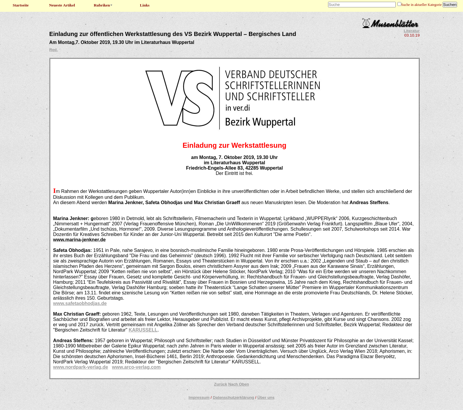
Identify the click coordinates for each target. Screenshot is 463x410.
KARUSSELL (143, 329)
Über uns (266, 397)
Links (145, 5)
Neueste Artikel (62, 5)
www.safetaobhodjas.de (80, 303)
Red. (53, 49)
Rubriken (103, 5)
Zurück (220, 384)
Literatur (412, 31)
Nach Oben (238, 384)
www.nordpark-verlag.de (80, 367)
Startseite (21, 5)
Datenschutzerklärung (233, 397)
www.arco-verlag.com (136, 367)
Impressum (198, 397)
